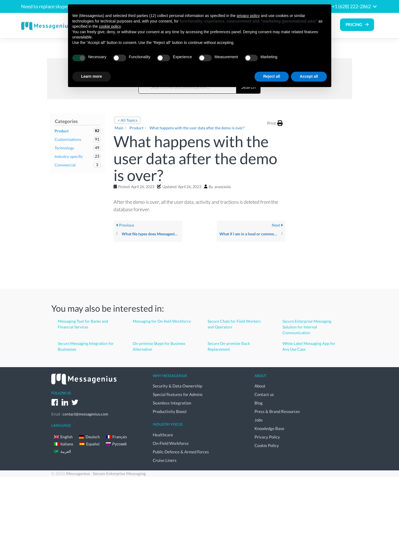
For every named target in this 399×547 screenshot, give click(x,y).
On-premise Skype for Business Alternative (159, 346)
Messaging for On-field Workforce (162, 321)
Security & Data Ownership (177, 385)
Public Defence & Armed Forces (181, 451)
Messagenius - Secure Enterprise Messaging (106, 473)
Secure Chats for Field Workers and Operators (234, 324)
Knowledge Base (269, 428)
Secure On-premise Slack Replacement (229, 346)
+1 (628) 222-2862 (351, 6)
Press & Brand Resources (277, 411)
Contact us (264, 394)
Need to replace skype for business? (58, 6)
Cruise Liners (165, 460)
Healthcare (163, 434)
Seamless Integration (172, 402)
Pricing (354, 24)
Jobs (258, 419)
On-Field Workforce (171, 443)
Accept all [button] (309, 76)
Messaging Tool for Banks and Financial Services (83, 324)
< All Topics (127, 120)
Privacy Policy (267, 436)
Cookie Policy (266, 445)
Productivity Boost (170, 411)
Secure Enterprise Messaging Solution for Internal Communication (306, 327)
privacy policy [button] (248, 15)
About (259, 385)
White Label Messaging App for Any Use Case (308, 346)
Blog (258, 402)
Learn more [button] (91, 76)
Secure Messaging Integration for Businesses (86, 346)
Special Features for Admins (178, 394)
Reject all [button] (271, 76)
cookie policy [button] (110, 26)
